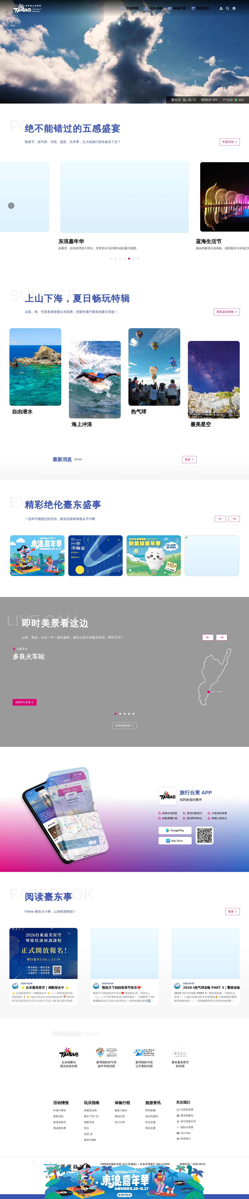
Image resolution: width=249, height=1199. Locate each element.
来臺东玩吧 (90, 1110)
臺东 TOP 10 (91, 1116)
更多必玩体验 (227, 311)
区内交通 (150, 1122)
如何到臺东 (151, 1116)
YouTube (183, 1133)
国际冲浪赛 (184, 1127)
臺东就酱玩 (184, 1115)
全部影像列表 (124, 725)
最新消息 (58, 1116)
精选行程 (120, 1116)
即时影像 (150, 1110)
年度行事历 (59, 1110)
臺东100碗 (90, 1140)
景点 (86, 1128)
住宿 (88, 1134)
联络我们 (183, 1138)
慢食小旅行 (121, 1110)
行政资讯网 (184, 1109)
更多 (189, 459)
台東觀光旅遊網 (27, 8)
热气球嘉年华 (186, 1121)
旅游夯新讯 (59, 1122)
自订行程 (120, 1122)
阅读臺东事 (59, 1128)
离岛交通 (150, 1128)
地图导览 (89, 1122)
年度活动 (229, 141)
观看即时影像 (24, 702)
